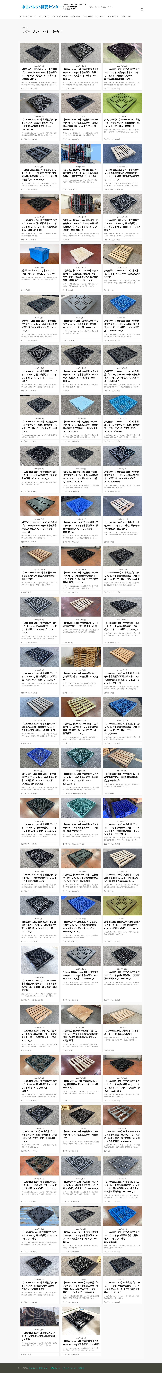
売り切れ (83, 793)
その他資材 (27, 290)
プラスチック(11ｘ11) (27, 16)
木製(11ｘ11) (44, 16)
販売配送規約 (126, 16)
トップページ (100, 16)
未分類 (67, 240)
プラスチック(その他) (60, 16)
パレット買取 (87, 16)
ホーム (24, 27)
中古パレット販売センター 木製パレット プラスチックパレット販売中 (58, 1368)
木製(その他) (75, 16)
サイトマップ (113, 16)
